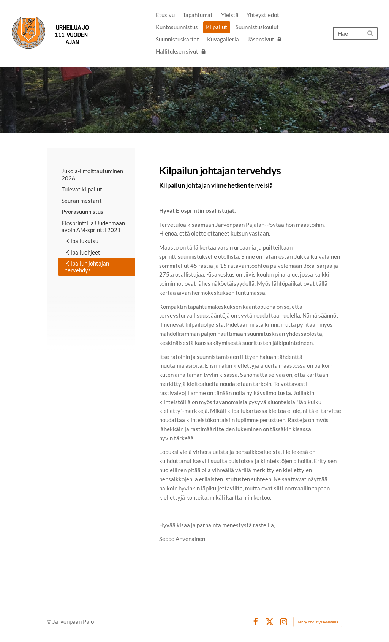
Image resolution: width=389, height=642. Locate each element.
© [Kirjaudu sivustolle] (49, 621)
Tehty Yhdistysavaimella (317, 622)
